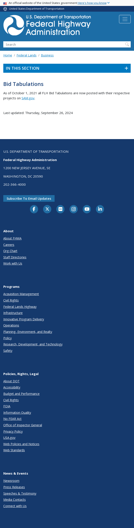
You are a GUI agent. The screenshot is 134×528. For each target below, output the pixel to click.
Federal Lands (27, 55)
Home (7, 55)
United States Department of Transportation (36, 9)
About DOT (11, 381)
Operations (11, 325)
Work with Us (12, 263)
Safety (7, 350)
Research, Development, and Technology (32, 344)
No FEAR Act (12, 419)
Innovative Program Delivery (23, 319)
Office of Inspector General (22, 425)
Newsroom (11, 481)
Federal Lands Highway (20, 307)
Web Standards (14, 450)
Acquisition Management (21, 294)
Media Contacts (14, 499)
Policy (7, 338)
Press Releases (14, 487)
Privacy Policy (13, 431)
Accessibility (11, 387)
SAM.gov (28, 98)
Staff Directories (14, 257)
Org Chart (10, 251)
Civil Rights (11, 300)
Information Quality (17, 412)
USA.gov (9, 437)
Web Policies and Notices (21, 444)
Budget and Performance (21, 394)
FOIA (6, 406)
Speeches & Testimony (19, 493)
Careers (8, 245)
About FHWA (12, 238)
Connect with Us (15, 506)
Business (47, 55)
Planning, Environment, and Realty (27, 332)
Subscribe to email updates (29, 198)
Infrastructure (13, 313)
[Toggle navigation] (125, 19)
